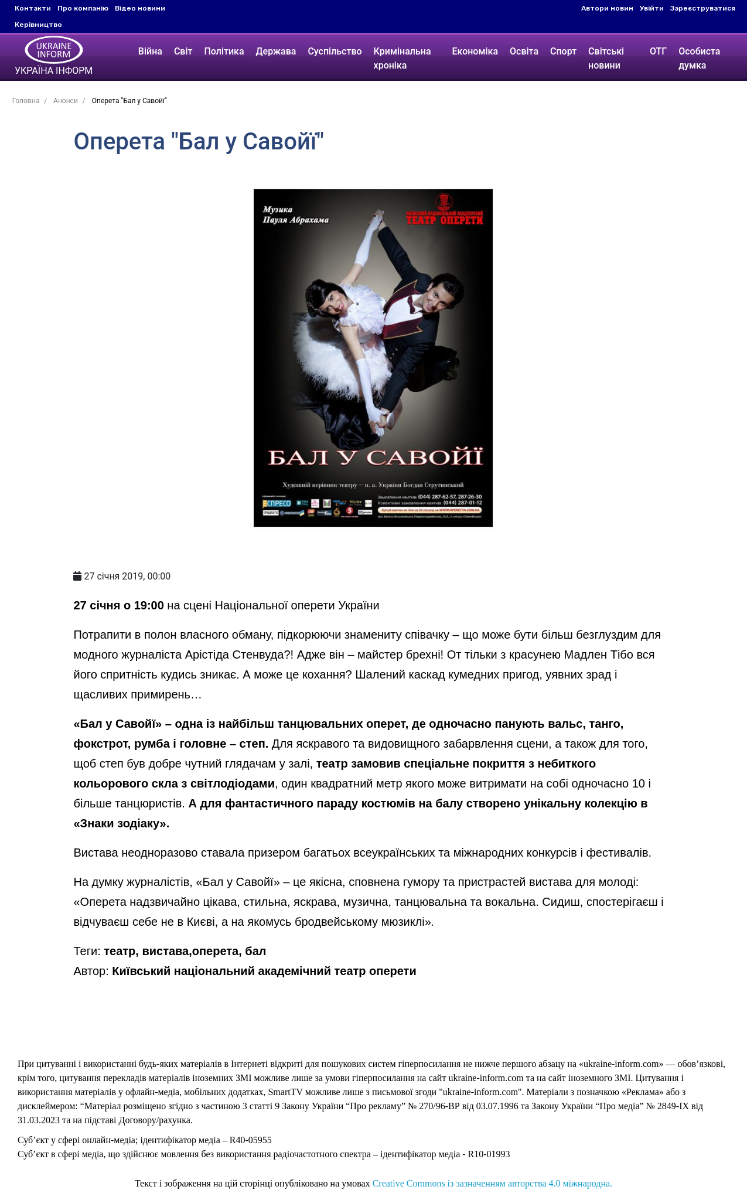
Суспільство (333, 51)
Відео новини (140, 8)
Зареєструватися (702, 8)
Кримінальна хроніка (401, 58)
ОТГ (658, 51)
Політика (223, 51)
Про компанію (82, 8)
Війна (149, 51)
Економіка (475, 51)
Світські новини (606, 58)
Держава (275, 51)
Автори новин (607, 8)
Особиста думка (700, 58)
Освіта (524, 51)
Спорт (563, 51)
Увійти (652, 8)
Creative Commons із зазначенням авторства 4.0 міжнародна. (492, 1183)
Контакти (33, 8)
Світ (182, 51)
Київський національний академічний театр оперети (264, 970)
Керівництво (38, 24)
